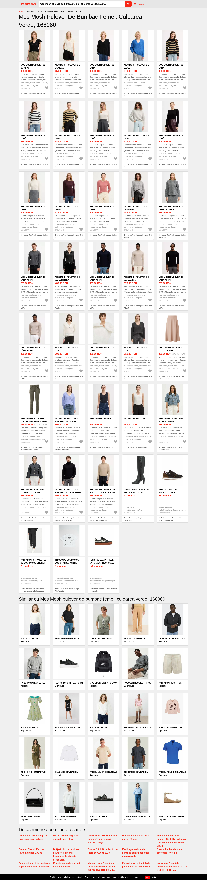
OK (147, 877)
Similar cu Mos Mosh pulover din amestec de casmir (67, 448)
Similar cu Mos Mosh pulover (100, 447)
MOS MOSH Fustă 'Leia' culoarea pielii (171, 349)
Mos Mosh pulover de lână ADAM (33, 278)
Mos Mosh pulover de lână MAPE (136, 207)
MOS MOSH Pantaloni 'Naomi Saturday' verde (34, 420)
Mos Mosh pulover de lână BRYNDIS (171, 207)
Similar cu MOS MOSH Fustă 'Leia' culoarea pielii (171, 378)
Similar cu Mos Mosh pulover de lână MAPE (138, 236)
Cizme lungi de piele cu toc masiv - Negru (137, 490)
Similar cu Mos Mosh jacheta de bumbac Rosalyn (32, 519)
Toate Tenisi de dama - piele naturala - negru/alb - (103, 590)
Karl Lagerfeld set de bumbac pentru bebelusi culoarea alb (135, 852)
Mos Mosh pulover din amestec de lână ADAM (68, 490)
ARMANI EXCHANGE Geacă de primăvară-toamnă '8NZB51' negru (103, 839)
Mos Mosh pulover (100, 418)
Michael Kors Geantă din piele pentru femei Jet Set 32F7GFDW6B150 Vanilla (102, 866)
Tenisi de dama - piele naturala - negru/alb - (102, 561)
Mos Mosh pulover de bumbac (33, 66)
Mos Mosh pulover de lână (171, 66)
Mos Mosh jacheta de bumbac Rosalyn (33, 490)
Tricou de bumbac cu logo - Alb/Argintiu (67, 561)
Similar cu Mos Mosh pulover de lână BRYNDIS (172, 236)
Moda (21, 11)
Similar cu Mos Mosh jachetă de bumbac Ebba (170, 448)
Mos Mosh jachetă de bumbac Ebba (171, 420)
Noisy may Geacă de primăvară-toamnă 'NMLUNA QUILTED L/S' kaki (172, 866)
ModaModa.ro (28, 4)
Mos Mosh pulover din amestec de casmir (67, 420)
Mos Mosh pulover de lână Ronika (67, 278)
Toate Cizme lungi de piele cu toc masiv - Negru (136, 519)
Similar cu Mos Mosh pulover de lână (172, 93)
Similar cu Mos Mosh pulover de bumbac (33, 95)
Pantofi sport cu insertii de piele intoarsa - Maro (168, 492)
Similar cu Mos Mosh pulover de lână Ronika (69, 307)
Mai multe (156, 877)
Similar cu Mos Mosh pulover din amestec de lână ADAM (67, 519)
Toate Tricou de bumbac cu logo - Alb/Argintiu (67, 590)
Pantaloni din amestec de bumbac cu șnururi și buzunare (33, 563)
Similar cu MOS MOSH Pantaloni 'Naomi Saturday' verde (33, 448)
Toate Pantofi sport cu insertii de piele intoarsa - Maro (171, 519)
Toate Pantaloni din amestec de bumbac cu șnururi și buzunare (32, 590)
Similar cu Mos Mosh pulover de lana (103, 93)
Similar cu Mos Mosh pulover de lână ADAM (34, 307)
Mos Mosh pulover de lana (102, 66)
